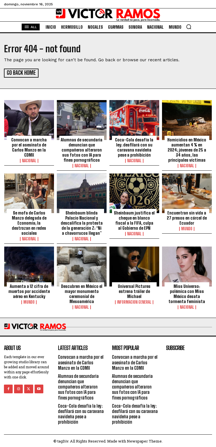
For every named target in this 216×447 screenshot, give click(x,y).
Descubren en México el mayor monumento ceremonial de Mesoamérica (81, 293)
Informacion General (134, 301)
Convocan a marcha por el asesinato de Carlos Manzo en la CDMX (29, 146)
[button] (188, 26)
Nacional (29, 160)
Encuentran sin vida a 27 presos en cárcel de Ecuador (187, 217)
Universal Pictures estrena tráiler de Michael (134, 290)
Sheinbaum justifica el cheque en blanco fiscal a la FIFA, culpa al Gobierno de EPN (134, 219)
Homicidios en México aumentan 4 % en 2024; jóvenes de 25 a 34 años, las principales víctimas (186, 149)
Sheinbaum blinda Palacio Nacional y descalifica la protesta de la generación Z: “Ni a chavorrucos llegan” (82, 222)
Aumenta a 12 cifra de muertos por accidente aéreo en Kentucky (29, 290)
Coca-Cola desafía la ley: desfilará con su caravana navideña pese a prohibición (134, 146)
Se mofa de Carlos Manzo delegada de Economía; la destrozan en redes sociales (29, 222)
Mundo (186, 228)
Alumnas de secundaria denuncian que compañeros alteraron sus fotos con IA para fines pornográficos (81, 149)
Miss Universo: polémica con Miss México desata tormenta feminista (186, 293)
